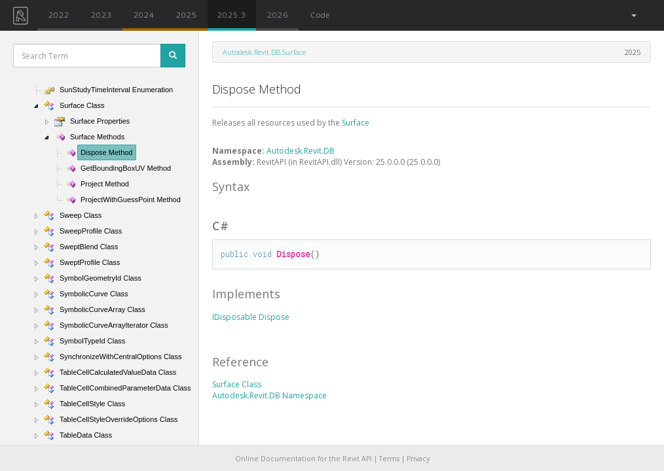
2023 (101, 14)
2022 (58, 14)
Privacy (418, 458)
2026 (277, 14)
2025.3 (231, 14)
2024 (144, 14)
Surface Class (236, 384)
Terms (389, 458)
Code (320, 14)
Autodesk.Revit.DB (301, 150)
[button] (633, 15)
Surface (355, 122)
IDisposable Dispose (250, 317)
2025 (186, 14)
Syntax (230, 186)
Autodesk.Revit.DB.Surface (264, 52)
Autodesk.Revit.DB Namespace (269, 395)
